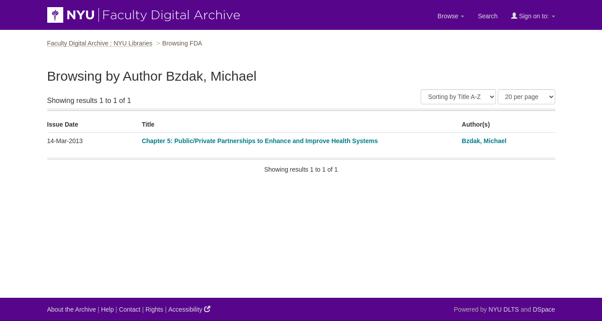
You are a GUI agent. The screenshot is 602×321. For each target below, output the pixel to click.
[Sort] (458, 96)
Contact (129, 309)
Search (487, 16)
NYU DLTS (503, 309)
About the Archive (71, 309)
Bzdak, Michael (484, 140)
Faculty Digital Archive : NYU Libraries (100, 43)
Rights (155, 309)
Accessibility (189, 309)
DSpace (544, 309)
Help (107, 309)
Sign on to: (533, 16)
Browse (451, 16)
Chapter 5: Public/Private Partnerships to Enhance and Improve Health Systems (260, 140)
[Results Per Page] (526, 96)
